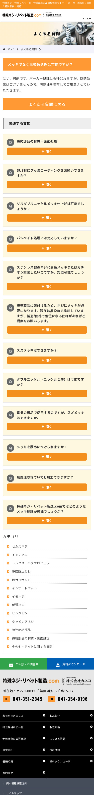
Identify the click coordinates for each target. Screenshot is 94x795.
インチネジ (20, 555)
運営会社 (7, 750)
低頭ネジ (18, 604)
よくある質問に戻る (47, 104)
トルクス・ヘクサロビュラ (30, 563)
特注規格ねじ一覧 (12, 727)
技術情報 (55, 750)
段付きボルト (21, 580)
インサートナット (24, 588)
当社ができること (12, 715)
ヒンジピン (20, 613)
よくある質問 (57, 738)
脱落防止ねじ (21, 571)
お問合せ (7, 773)
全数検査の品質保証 (14, 738)
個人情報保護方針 (16, 783)
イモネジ (18, 596)
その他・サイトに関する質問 (32, 646)
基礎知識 (7, 761)
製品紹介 (55, 715)
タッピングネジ (23, 621)
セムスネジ (20, 546)
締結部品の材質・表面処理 (30, 638)
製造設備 (55, 727)
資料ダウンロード (60, 761)
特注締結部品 (21, 630)
